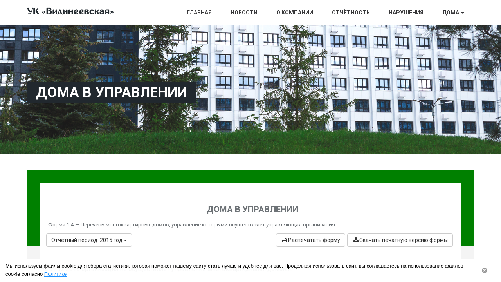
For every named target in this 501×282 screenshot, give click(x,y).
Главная (199, 12)
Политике (55, 274)
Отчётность (351, 12)
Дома (453, 12)
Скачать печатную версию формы (400, 240)
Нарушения (406, 12)
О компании (294, 12)
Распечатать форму (310, 240)
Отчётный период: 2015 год (89, 240)
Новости (244, 12)
